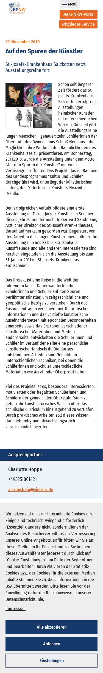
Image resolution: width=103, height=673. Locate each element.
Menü (69, 4)
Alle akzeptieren (51, 627)
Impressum (15, 608)
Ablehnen (51, 643)
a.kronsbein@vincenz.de (30, 489)
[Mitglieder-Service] (78, 24)
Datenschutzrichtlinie (24, 599)
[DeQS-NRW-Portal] (79, 14)
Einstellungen (52, 660)
